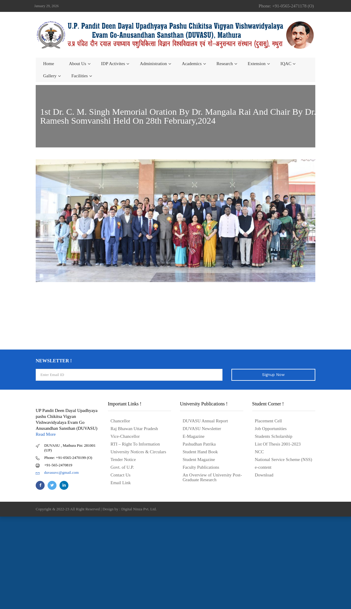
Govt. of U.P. (122, 467)
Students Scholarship (273, 436)
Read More (46, 434)
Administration (153, 63)
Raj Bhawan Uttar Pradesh (134, 428)
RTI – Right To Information (135, 444)
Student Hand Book (200, 451)
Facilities (79, 75)
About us (77, 63)
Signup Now (273, 374)
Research (225, 63)
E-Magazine (193, 436)
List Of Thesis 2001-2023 (278, 444)
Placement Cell (268, 420)
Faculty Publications (201, 467)
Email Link (121, 482)
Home (48, 63)
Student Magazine (199, 459)
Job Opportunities (271, 428)
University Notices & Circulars (138, 451)
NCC (259, 451)
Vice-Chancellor (125, 436)
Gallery (50, 75)
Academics (192, 63)
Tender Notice (123, 459)
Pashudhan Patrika (199, 444)
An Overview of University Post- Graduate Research (212, 477)
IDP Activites (113, 63)
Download (264, 475)
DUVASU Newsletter (202, 428)
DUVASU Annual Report (205, 420)
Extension (257, 63)
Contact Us (121, 475)
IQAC (286, 63)
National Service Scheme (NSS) (283, 459)
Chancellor (120, 420)
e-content (263, 467)
